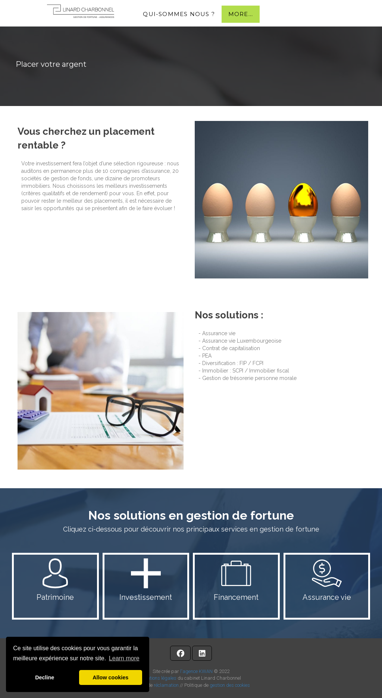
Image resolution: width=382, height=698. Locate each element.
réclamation (166, 685)
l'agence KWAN (196, 671)
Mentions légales (158, 678)
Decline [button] (44, 677)
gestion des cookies (230, 685)
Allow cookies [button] (110, 677)
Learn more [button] (124, 658)
